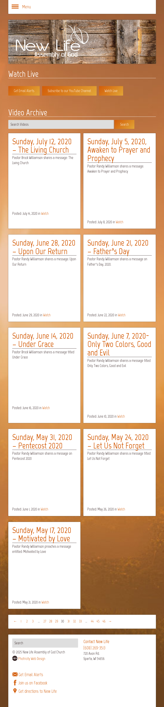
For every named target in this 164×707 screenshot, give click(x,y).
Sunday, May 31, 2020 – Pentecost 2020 (42, 441)
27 (44, 621)
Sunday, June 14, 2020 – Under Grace (43, 340)
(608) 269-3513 (94, 648)
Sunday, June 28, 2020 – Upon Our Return (43, 247)
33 (80, 621)
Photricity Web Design (31, 658)
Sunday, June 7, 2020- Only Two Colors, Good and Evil (119, 344)
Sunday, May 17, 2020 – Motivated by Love (41, 534)
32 (74, 621)
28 (50, 621)
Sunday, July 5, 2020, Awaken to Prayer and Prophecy (118, 149)
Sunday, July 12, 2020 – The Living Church (42, 145)
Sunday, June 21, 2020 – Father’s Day (118, 247)
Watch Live (111, 90)
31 (69, 621)
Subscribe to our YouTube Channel (69, 90)
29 (56, 621)
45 (98, 621)
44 (92, 621)
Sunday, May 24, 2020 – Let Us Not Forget (118, 441)
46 (104, 621)
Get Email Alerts (24, 90)
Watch (45, 213)
